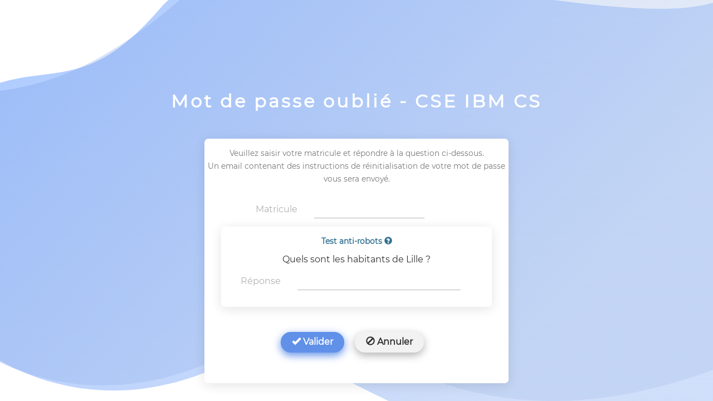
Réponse (261, 281)
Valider (312, 341)
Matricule (276, 209)
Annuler (389, 341)
